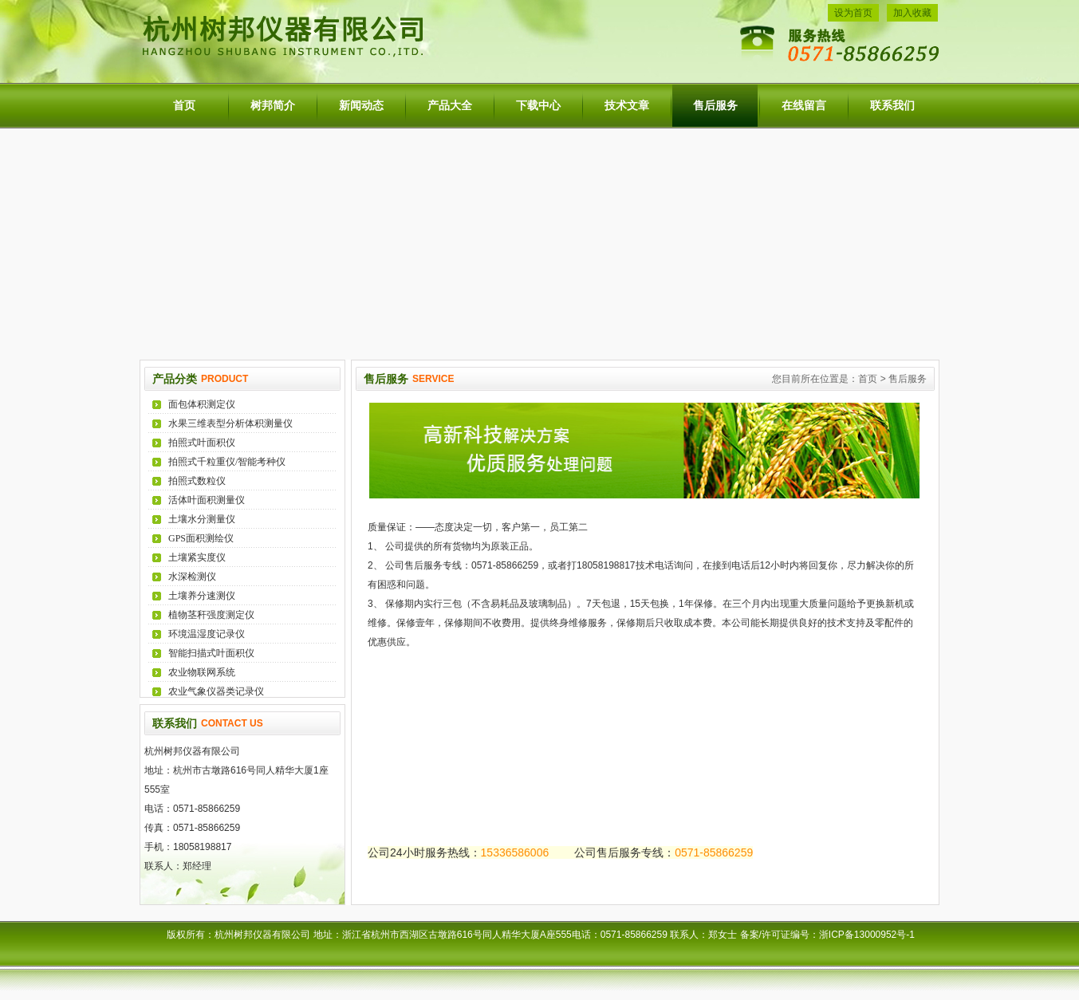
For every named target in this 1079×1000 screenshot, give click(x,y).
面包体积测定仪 (201, 404)
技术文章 (626, 106)
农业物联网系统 (201, 672)
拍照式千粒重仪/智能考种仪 (227, 461)
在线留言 (804, 106)
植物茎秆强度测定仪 (211, 614)
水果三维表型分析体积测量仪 (230, 423)
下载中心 (538, 106)
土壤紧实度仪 (197, 557)
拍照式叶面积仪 (201, 442)
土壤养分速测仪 (201, 595)
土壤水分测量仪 (201, 519)
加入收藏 (912, 12)
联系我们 (892, 106)
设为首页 (853, 12)
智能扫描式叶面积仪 (211, 653)
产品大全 (449, 106)
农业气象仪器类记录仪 (216, 691)
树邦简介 (272, 106)
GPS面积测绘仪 (201, 538)
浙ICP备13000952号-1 (869, 934)
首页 (184, 106)
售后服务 (715, 106)
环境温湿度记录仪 (206, 634)
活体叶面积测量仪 (206, 500)
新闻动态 (361, 106)
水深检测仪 (192, 576)
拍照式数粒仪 (197, 480)
